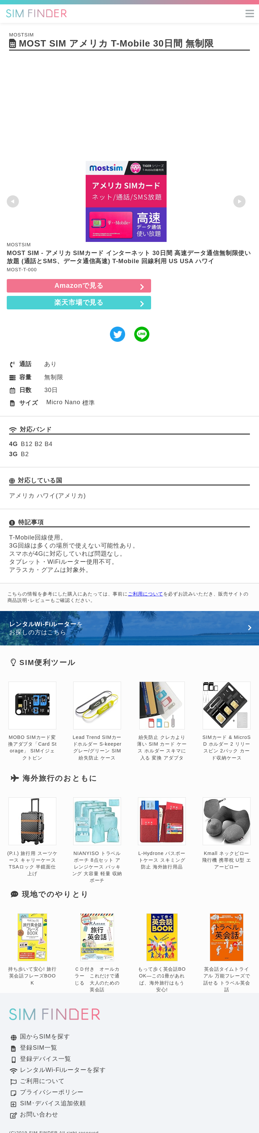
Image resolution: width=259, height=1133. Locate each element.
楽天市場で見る (205, 285)
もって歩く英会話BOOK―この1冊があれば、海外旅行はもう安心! (162, 936)
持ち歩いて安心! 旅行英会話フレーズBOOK (32, 933)
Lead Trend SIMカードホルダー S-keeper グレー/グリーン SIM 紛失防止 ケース (97, 704)
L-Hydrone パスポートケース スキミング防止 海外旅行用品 (161, 817)
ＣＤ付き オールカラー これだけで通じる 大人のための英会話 (97, 936)
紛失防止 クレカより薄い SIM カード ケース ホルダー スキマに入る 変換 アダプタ (161, 704)
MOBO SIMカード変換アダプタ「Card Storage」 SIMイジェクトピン (32, 704)
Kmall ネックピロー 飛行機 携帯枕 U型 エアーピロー (226, 817)
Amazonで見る (54, 285)
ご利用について (145, 577)
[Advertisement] (129, 110)
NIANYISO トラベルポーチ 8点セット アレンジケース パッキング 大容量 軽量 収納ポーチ (97, 823)
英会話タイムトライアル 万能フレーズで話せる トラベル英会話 (226, 936)
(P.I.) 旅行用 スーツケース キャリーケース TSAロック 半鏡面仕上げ (32, 820)
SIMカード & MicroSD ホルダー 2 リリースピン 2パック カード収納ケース (226, 704)
